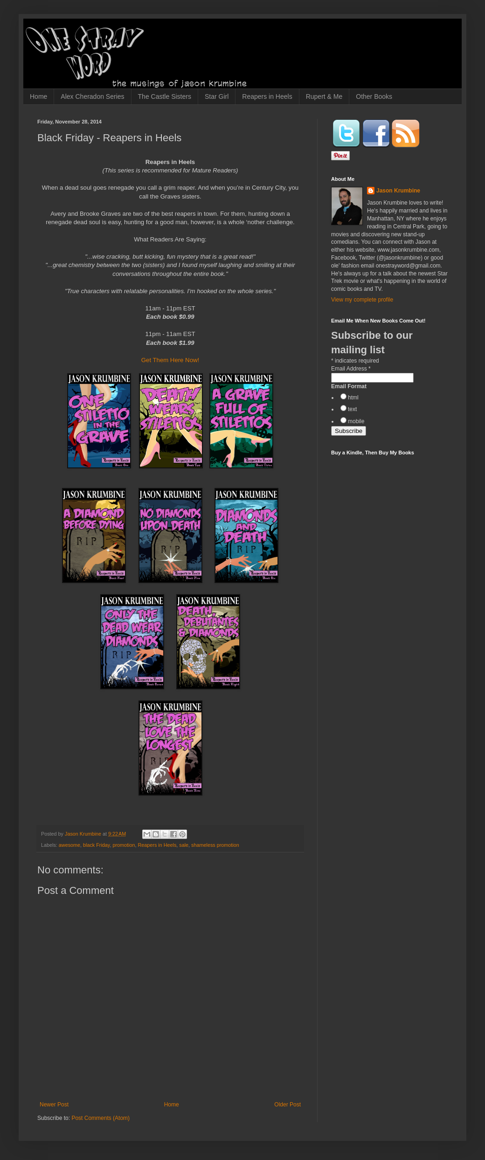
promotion (123, 845)
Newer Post (54, 1104)
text (352, 409)
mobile (356, 421)
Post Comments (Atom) (100, 1118)
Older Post (287, 1104)
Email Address (351, 368)
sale (183, 845)
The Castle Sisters (164, 96)
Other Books (374, 96)
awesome (69, 845)
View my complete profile (362, 299)
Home (38, 96)
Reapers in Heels (267, 96)
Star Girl (217, 96)
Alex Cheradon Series (92, 96)
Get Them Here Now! (170, 360)
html (353, 397)
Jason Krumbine (398, 190)
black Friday (96, 845)
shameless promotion (215, 845)
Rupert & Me (324, 96)
